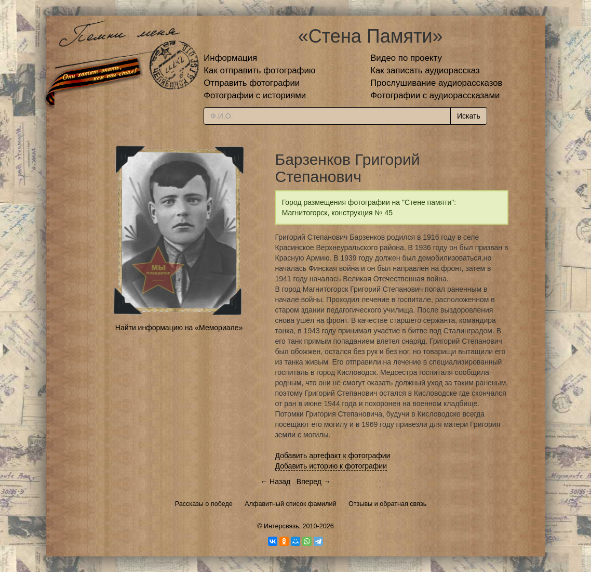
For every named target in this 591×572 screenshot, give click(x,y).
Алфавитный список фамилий (290, 504)
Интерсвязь (281, 526)
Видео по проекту (406, 58)
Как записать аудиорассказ (425, 70)
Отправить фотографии (252, 83)
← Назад (275, 481)
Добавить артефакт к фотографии (333, 455)
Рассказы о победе (204, 504)
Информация (230, 58)
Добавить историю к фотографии (331, 466)
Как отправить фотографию (259, 70)
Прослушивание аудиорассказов (436, 83)
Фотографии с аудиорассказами (435, 95)
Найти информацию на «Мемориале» (179, 327)
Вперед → (314, 481)
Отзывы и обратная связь (387, 504)
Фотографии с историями (255, 95)
